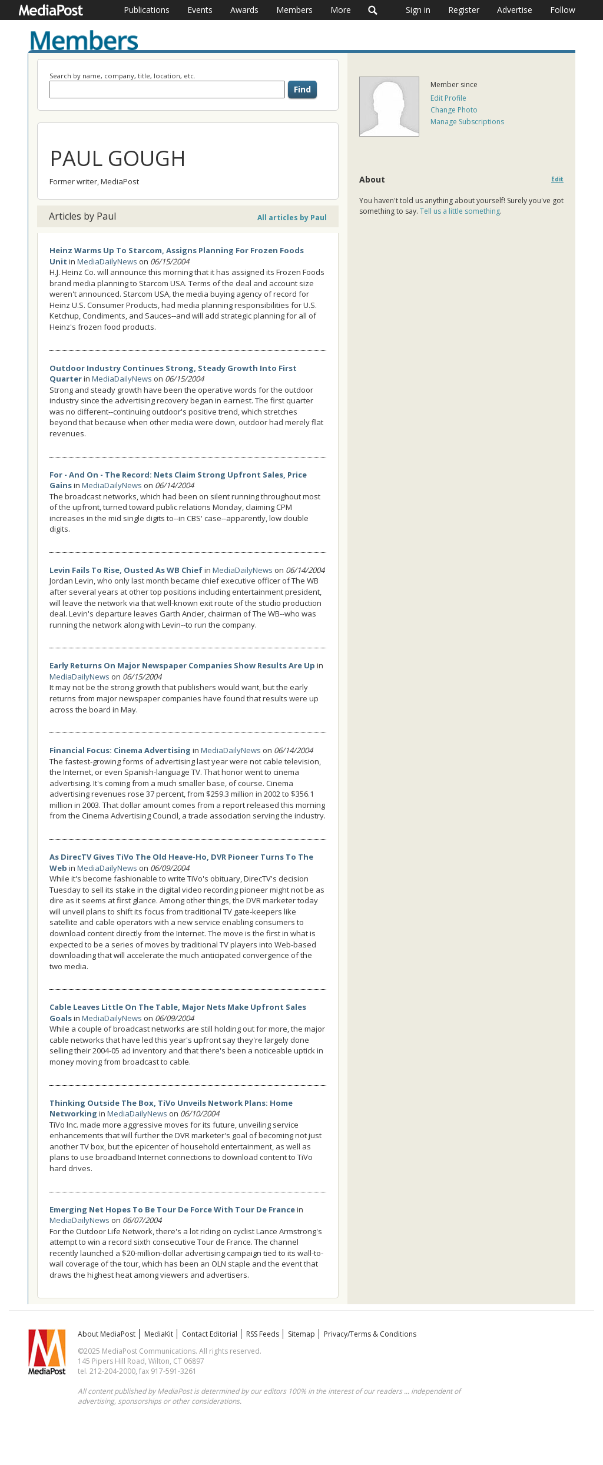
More (340, 9)
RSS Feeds (262, 1334)
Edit (557, 179)
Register (463, 9)
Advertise (514, 9)
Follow (562, 9)
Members (294, 9)
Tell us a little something (460, 211)
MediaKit (158, 1334)
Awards (244, 9)
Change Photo (454, 110)
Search (373, 10)
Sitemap (301, 1334)
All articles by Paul (292, 217)
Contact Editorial (209, 1334)
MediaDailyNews (107, 261)
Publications (147, 9)
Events (200, 9)
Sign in (418, 9)
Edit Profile (448, 98)
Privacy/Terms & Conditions (370, 1334)
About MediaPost (106, 1334)
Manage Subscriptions (467, 122)
